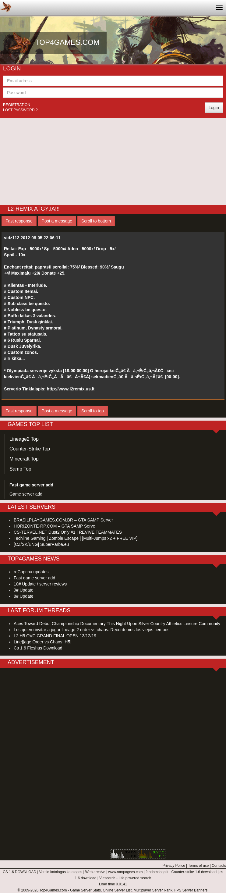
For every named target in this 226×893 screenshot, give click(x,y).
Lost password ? (20, 110)
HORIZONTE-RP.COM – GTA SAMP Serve (54, 526)
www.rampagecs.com (125, 872)
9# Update (24, 590)
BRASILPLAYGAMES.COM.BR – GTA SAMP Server (63, 520)
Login (214, 107)
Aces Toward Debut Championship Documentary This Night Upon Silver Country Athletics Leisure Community (117, 623)
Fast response (19, 221)
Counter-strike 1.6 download (194, 872)
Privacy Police (173, 865)
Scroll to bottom (96, 221)
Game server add (25, 494)
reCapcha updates (31, 571)
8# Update (24, 596)
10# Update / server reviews (40, 584)
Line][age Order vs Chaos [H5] (42, 641)
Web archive (95, 872)
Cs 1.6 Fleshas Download (38, 648)
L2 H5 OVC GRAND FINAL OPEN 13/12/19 (55, 635)
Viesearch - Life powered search (125, 878)
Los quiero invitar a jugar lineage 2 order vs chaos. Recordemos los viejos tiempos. (92, 629)
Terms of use (198, 865)
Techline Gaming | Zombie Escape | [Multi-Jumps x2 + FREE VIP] (75, 538)
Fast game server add (34, 577)
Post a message (57, 221)
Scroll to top (92, 410)
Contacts (219, 865)
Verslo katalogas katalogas (60, 872)
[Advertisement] (113, 161)
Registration (16, 105)
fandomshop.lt (157, 872)
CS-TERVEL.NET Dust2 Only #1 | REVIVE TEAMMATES (68, 532)
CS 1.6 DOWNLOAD (19, 872)
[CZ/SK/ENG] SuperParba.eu (41, 544)
